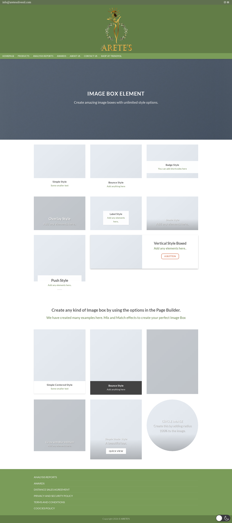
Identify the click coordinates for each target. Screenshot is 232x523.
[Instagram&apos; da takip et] (225, 2)
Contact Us (90, 56)
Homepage (8, 56)
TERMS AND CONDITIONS (49, 502)
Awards (61, 56)
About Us (75, 56)
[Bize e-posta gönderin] (228, 2)
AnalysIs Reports (43, 56)
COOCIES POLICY (44, 508)
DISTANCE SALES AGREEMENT (52, 489)
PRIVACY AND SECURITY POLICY (53, 495)
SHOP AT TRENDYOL (111, 56)
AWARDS (39, 483)
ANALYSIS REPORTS (45, 477)
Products (23, 56)
